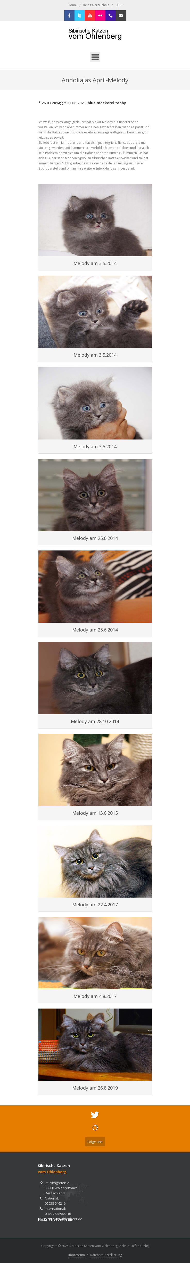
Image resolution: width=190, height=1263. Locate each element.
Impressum (76, 1255)
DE (118, 5)
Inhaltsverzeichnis (96, 5)
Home (72, 5)
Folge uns (95, 1141)
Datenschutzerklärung (106, 1255)
